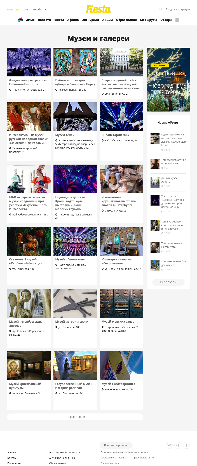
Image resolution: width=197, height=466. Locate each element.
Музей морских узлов (118, 322)
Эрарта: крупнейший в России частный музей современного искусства (120, 84)
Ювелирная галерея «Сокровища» (117, 261)
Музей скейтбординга (118, 384)
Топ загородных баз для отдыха (173, 263)
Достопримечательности (64, 452)
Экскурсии (90, 20)
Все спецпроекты (116, 445)
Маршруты (148, 20)
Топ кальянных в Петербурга (171, 245)
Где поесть (14, 463)
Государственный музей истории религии (74, 386)
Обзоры (166, 20)
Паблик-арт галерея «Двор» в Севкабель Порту (75, 82)
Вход (169, 9)
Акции (107, 20)
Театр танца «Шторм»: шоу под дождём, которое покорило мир (172, 201)
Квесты (11, 458)
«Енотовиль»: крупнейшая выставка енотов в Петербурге (119, 201)
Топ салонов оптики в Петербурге (173, 161)
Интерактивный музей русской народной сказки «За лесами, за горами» (28, 139)
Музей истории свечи (71, 322)
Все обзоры (168, 282)
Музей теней (65, 135)
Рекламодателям (109, 463)
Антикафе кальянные (62, 458)
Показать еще (75, 417)
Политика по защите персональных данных (124, 452)
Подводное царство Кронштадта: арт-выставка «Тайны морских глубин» (70, 203)
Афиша (73, 20)
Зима (30, 20)
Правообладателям (143, 457)
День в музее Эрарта (169, 179)
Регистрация (182, 9)
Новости (44, 20)
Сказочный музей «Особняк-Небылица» (25, 261)
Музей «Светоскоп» (70, 259)
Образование (126, 20)
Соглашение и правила (113, 457)
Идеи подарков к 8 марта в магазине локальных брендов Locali (173, 140)
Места (59, 20)
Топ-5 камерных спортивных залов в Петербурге (172, 225)
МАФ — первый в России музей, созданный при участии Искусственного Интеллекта (28, 203)
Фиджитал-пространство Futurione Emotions (28, 82)
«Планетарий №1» (115, 135)
